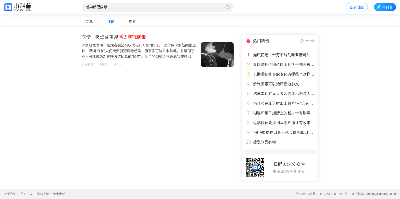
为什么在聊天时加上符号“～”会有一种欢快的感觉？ (283, 103)
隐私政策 (43, 193)
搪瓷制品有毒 (264, 142)
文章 (89, 21)
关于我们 (10, 193)
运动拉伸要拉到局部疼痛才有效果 (281, 123)
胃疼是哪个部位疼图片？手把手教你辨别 (283, 64)
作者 (132, 21)
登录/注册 (357, 7)
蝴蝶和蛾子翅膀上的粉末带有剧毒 (281, 113)
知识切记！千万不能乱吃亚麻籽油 (281, 55)
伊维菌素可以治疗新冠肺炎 (276, 84)
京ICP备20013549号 (333, 193)
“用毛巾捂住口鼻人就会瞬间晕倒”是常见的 (283, 132)
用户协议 (26, 193)
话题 (110, 21)
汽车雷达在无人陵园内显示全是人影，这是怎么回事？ (283, 93)
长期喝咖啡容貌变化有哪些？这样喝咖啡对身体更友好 (283, 74)
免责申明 (59, 193)
